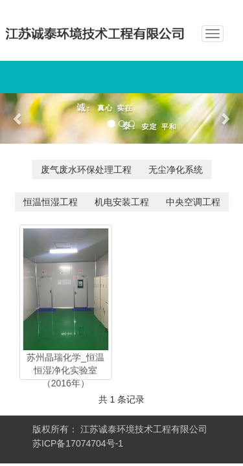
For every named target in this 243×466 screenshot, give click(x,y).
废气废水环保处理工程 (86, 169)
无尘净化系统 (175, 169)
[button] (18, 118)
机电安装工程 (122, 202)
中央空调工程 (193, 202)
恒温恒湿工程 (50, 202)
